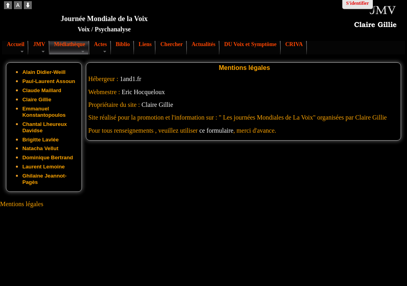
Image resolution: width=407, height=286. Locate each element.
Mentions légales (21, 204)
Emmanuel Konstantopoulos (44, 112)
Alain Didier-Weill (44, 72)
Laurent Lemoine (43, 167)
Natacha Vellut (40, 148)
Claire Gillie (36, 99)
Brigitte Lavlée (40, 140)
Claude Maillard (41, 90)
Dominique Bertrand (47, 157)
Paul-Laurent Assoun (48, 81)
